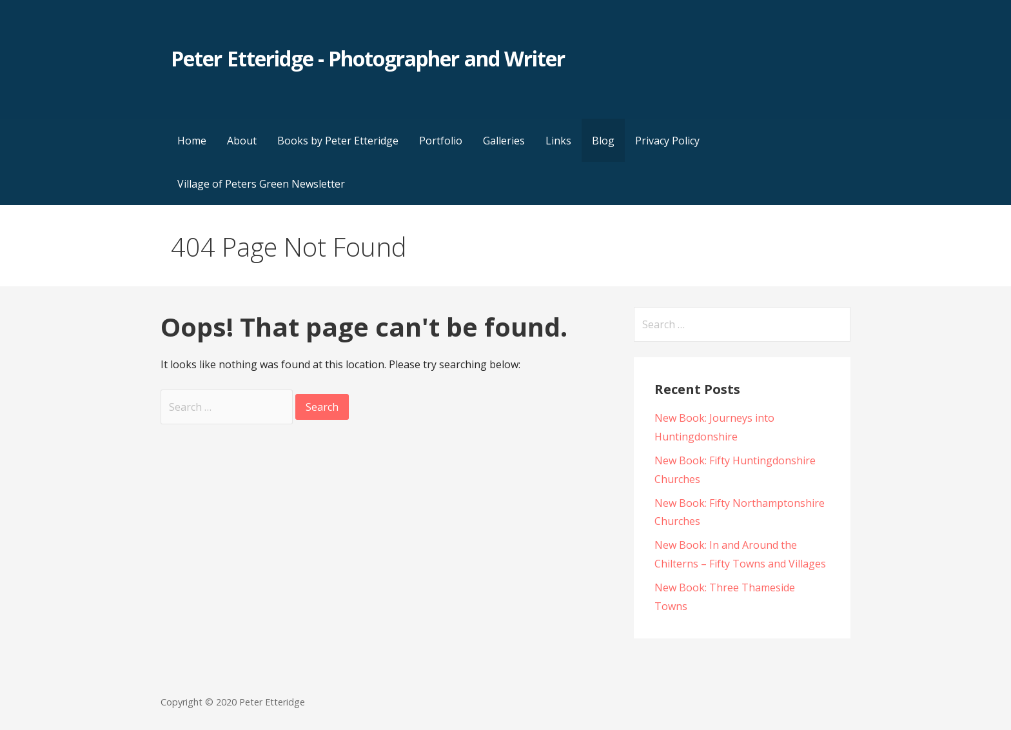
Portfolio (440, 140)
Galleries (504, 140)
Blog (603, 140)
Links (558, 140)
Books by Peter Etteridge (337, 140)
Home (191, 140)
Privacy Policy (667, 140)
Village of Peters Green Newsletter (261, 184)
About (242, 140)
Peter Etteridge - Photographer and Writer (368, 58)
